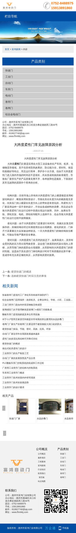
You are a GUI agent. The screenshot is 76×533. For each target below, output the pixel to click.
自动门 (9, 83)
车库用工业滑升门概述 (13, 372)
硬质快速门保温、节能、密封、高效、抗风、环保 (26, 329)
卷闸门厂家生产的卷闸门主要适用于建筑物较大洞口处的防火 (32, 324)
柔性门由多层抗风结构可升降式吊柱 (19, 338)
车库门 (9, 89)
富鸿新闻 (16, 49)
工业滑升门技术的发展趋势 (15, 382)
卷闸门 (9, 108)
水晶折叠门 (42, 418)
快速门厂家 (14, 418)
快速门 (9, 70)
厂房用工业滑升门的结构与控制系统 (19, 368)
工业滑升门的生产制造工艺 (15, 353)
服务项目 (41, 458)
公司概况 (41, 454)
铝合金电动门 (12, 114)
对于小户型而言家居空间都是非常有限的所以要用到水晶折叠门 (33, 319)
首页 (7, 49)
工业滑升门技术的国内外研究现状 (18, 377)
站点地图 (41, 481)
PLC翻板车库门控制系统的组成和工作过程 (23, 363)
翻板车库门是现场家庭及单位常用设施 (21, 314)
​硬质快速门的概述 (21, 271)
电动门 (9, 95)
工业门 (9, 76)
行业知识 (41, 469)
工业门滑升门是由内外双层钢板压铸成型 (22, 304)
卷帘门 (9, 102)
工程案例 (41, 462)
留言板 (42, 477)
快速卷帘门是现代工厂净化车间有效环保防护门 (25, 295)
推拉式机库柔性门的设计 (14, 348)
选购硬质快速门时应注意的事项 (28, 276)
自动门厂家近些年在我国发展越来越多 (21, 334)
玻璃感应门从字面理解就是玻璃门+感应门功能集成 (27, 309)
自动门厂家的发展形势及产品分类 (18, 358)
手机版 (65, 528)
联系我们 (41, 473)
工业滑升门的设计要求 (13, 387)
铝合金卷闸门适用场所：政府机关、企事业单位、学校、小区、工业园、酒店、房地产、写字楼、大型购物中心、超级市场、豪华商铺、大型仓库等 (38, 300)
